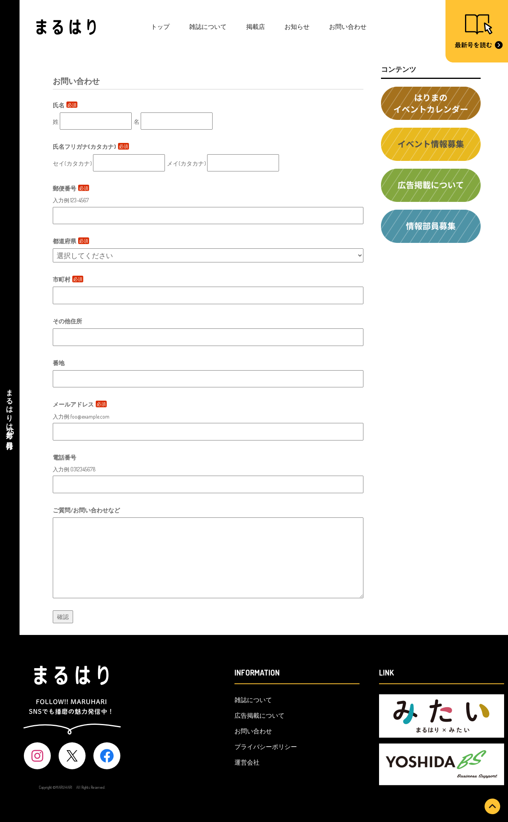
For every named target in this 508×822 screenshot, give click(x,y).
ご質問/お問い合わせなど (86, 510)
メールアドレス (80, 404)
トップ (160, 26)
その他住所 (67, 321)
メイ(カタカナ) (186, 163)
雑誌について (208, 26)
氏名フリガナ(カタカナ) (91, 146)
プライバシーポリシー (265, 747)
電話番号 (64, 457)
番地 (58, 363)
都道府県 (71, 241)
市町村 (68, 279)
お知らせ (296, 26)
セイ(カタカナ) (72, 163)
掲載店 (255, 26)
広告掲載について (259, 715)
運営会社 (246, 762)
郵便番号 (71, 188)
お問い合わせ (348, 26)
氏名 (65, 105)
